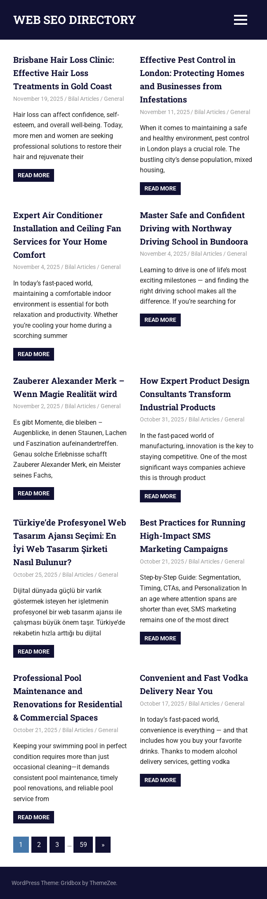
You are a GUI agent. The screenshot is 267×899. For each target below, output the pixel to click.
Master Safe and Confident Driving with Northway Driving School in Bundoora (194, 228)
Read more (34, 175)
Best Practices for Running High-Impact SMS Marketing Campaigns (193, 535)
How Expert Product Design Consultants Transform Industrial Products (195, 393)
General (114, 98)
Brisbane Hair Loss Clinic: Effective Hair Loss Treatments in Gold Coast (63, 72)
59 (83, 845)
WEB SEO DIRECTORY (74, 19)
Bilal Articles (83, 98)
